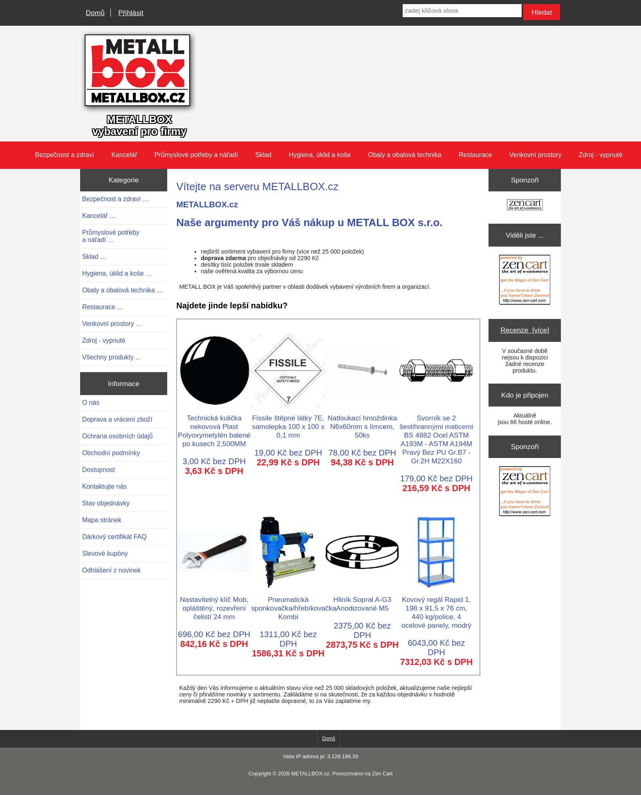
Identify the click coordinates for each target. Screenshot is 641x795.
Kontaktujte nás (104, 486)
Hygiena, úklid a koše (320, 154)
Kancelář (124, 154)
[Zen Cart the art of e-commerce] (525, 205)
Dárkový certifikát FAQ (114, 536)
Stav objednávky (106, 503)
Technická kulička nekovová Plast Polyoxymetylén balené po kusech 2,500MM (214, 426)
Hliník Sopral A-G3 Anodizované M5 (362, 599)
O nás (90, 402)
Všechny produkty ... (111, 357)
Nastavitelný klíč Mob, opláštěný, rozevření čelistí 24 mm (214, 604)
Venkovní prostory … (112, 323)
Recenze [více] (524, 330)
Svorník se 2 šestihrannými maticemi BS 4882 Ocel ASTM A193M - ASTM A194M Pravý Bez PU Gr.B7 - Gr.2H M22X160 (436, 435)
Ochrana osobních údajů (117, 436)
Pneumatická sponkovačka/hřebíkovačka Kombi (293, 604)
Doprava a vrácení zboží (117, 419)
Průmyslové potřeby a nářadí (196, 154)
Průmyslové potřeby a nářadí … (110, 236)
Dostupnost (98, 469)
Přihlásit (130, 13)
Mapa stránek (101, 520)
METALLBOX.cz (310, 773)
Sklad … (94, 256)
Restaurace (475, 154)
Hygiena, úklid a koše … (117, 273)
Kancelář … (99, 215)
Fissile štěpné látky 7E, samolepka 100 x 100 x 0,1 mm (288, 422)
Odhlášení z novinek (111, 570)
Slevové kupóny (105, 553)
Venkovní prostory (535, 154)
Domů (95, 13)
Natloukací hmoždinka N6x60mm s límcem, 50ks (362, 422)
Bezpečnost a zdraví (64, 154)
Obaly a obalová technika (405, 154)
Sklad (263, 154)
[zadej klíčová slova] (462, 10)
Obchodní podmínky (111, 452)
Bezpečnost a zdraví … (115, 198)
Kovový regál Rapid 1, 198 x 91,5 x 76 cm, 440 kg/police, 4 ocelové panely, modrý (436, 608)
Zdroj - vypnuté (601, 154)
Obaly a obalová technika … (122, 290)
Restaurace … (102, 306)
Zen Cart (382, 773)
